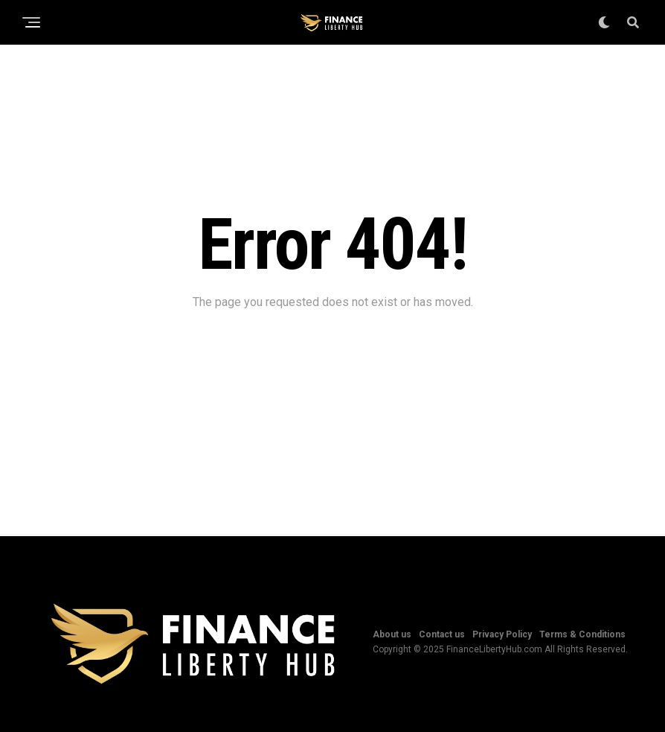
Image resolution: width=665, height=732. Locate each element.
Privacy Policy (502, 634)
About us (392, 634)
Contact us (442, 634)
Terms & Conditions (582, 634)
